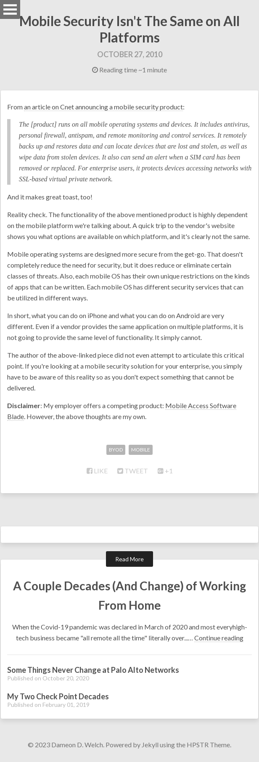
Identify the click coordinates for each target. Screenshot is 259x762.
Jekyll (150, 745)
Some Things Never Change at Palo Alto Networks (93, 669)
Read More (129, 559)
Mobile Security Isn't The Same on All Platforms (129, 29)
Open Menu (10, 9)
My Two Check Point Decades (58, 696)
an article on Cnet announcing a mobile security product (103, 107)
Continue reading (218, 638)
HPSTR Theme (208, 745)
